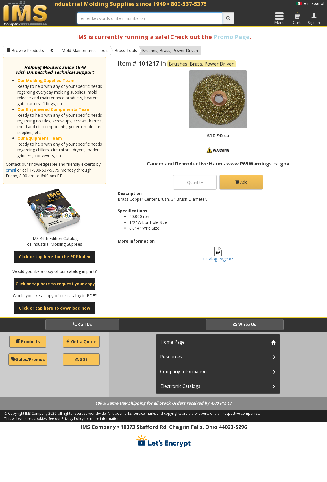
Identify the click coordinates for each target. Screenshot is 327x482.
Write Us (244, 324)
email (11, 170)
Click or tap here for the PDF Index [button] (54, 256)
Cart (297, 17)
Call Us (82, 324)
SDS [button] (81, 359)
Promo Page (231, 37)
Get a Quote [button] (81, 341)
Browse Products (25, 50)
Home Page (172, 342)
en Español (310, 3)
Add (241, 182)
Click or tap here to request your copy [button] (55, 283)
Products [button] (28, 341)
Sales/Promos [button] (28, 359)
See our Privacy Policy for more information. (84, 418)
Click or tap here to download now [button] (54, 308)
